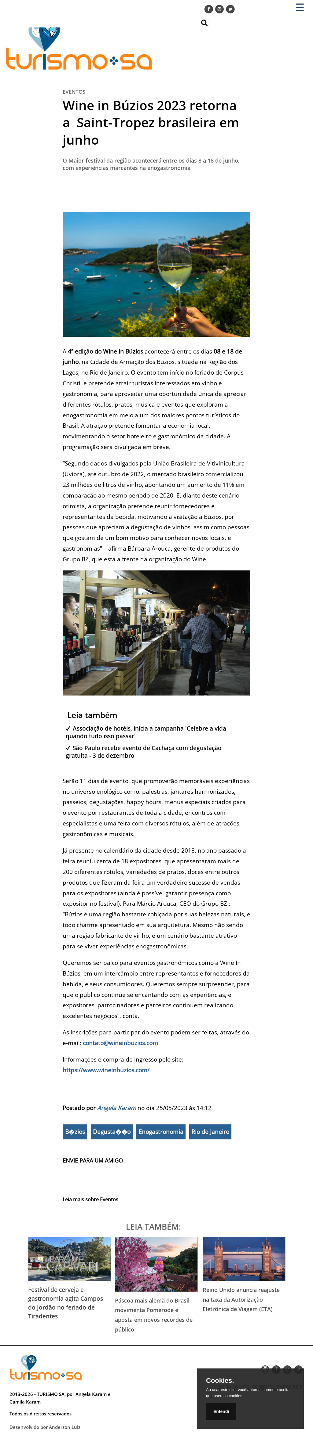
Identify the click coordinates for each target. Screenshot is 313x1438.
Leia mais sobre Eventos (90, 1199)
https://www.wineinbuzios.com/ (106, 1070)
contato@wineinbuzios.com (120, 1043)
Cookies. (220, 1381)
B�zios (75, 1132)
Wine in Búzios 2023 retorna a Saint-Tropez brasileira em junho (151, 122)
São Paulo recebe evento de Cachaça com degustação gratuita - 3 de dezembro (144, 752)
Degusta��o (112, 1132)
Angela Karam (116, 1108)
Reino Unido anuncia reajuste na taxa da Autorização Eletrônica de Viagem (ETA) (241, 1299)
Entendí (221, 1411)
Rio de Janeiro (210, 1132)
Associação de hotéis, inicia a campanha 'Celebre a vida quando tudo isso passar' (146, 732)
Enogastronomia (160, 1132)
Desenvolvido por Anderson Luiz (44, 1427)
